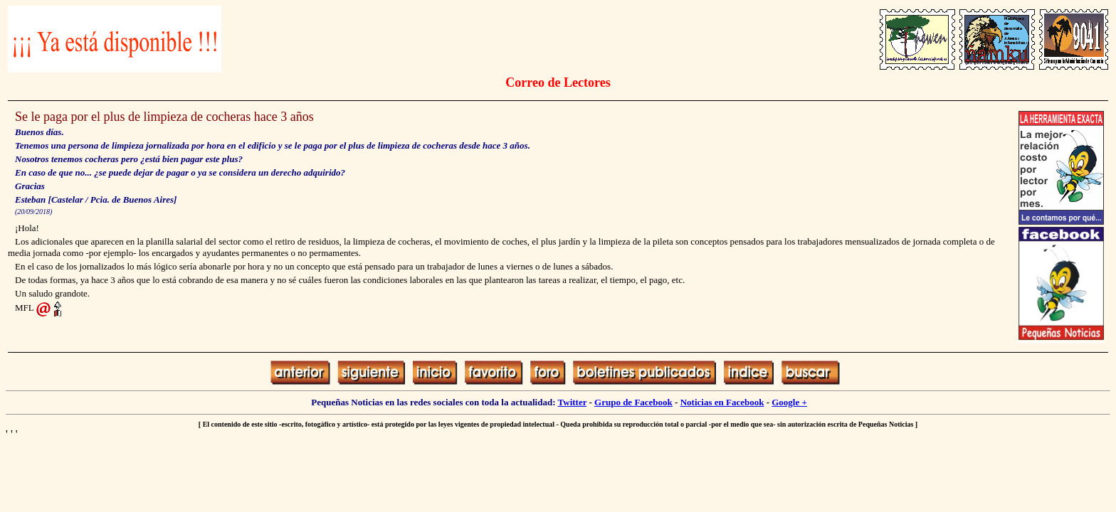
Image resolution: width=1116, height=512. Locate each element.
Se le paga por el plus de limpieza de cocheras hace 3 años (164, 117)
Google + (789, 402)
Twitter (572, 402)
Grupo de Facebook (633, 402)
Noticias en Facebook (722, 402)
